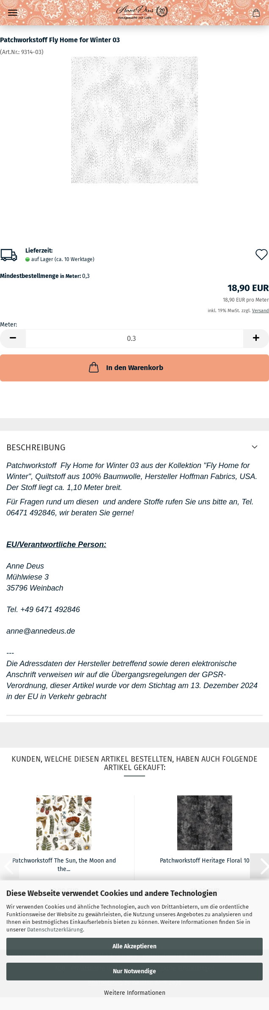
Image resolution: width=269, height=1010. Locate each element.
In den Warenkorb (125, 367)
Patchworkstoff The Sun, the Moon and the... (64, 864)
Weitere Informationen (134, 992)
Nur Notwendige (134, 971)
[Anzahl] (134, 338)
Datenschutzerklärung (55, 929)
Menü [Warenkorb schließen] (12, 12)
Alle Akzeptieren (134, 946)
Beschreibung (36, 447)
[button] (12, 338)
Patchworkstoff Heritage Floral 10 (205, 860)
